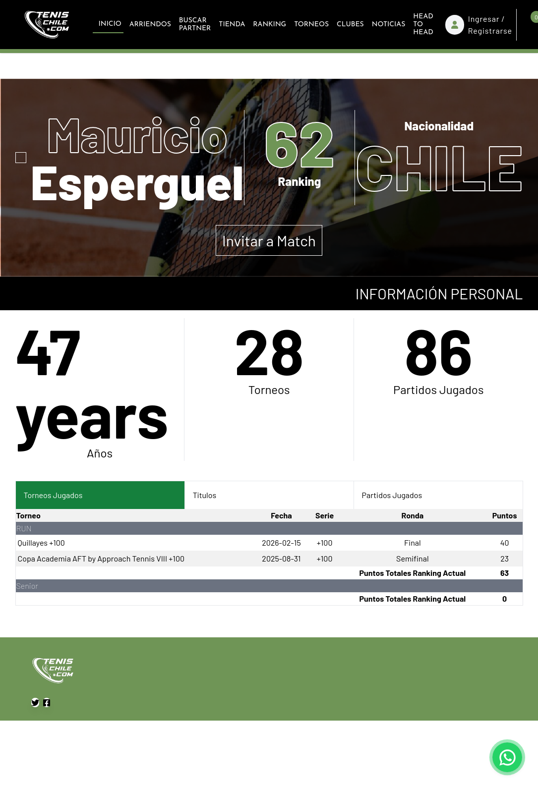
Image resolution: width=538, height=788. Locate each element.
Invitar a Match (269, 240)
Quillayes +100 (41, 542)
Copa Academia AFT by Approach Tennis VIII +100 (101, 558)
